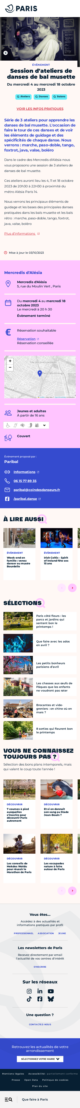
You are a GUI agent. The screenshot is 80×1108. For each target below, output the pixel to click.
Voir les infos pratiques (40, 109)
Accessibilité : (53, 1073)
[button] (40, 373)
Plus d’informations (20, 234)
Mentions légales (13, 1073)
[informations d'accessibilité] (26, 425)
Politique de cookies (55, 1080)
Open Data (31, 1080)
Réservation (26, 339)
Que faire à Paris (35, 1099)
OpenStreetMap (60, 397)
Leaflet (41, 397)
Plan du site (40, 1086)
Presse (16, 1080)
